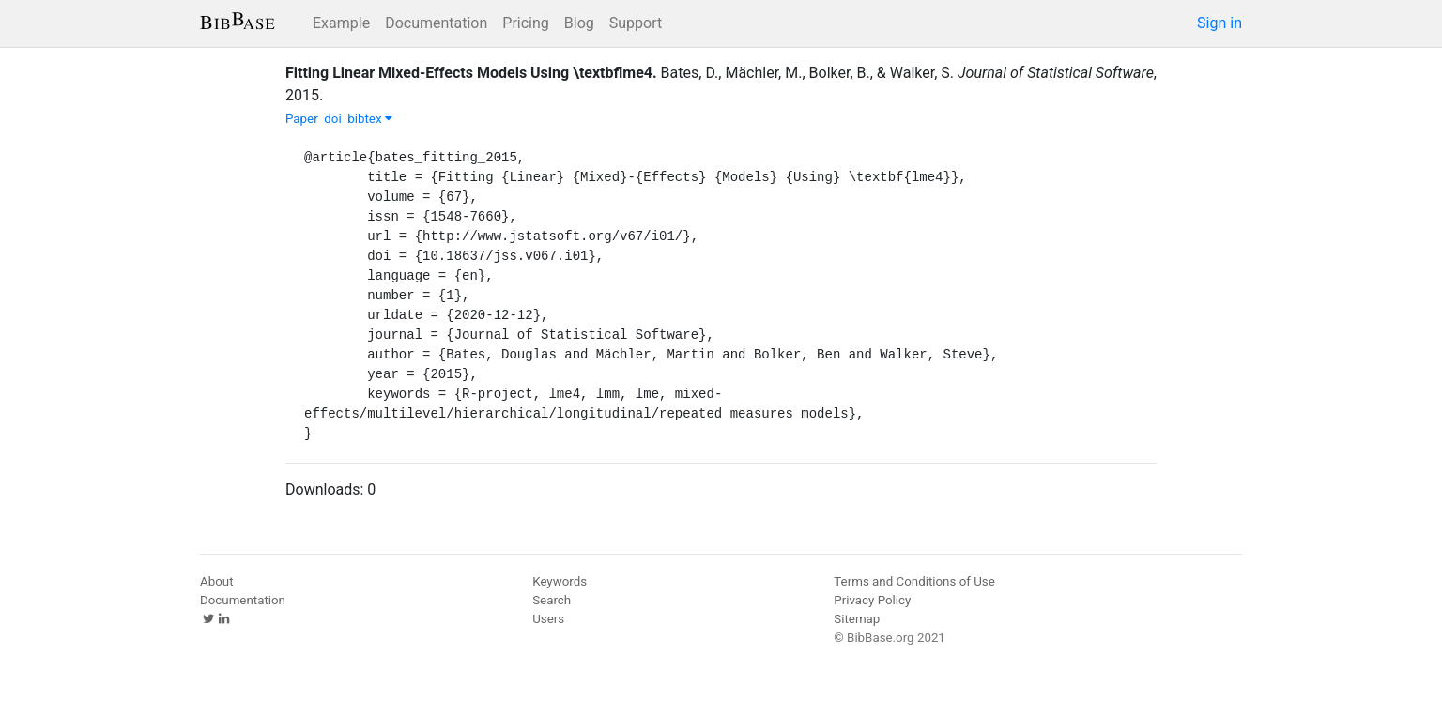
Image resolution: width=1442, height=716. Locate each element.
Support (635, 23)
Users (548, 619)
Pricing (525, 23)
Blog (579, 23)
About (217, 581)
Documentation (436, 23)
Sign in (1219, 23)
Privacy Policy (872, 600)
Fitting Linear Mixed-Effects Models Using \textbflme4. (471, 73)
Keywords (559, 581)
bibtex (369, 119)
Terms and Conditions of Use (914, 581)
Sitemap (857, 619)
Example (341, 23)
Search (551, 600)
